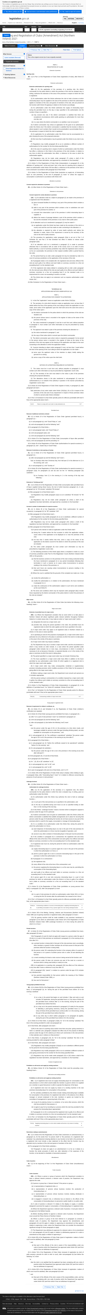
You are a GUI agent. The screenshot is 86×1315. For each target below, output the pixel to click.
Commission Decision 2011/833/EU (55, 1310)
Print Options (77, 50)
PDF (21, 1299)
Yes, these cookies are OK (14, 11)
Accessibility (36, 1304)
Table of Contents (10, 46)
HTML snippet (15, 1299)
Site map (28, 1304)
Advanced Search (78, 32)
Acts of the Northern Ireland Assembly (14, 42)
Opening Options (9, 74)
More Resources (50, 46)
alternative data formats (33, 1296)
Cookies (62, 1304)
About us (21, 1304)
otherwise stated (60, 1308)
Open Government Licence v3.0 (36, 1308)
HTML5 (8, 1299)
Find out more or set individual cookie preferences (42, 11)
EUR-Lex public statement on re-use (51, 1312)
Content (22, 46)
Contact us (45, 1304)
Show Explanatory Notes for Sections (15, 69)
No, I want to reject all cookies (71, 11)
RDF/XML (47, 1299)
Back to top (80, 1291)
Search (6, 35)
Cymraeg (81, 23)
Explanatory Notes (34, 46)
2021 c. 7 (30, 42)
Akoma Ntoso (31, 1299)
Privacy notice (54, 1304)
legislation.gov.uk (15, 18)
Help (15, 1304)
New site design (7, 1304)
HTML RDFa (39, 1299)
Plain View (66, 50)
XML (24, 1299)
